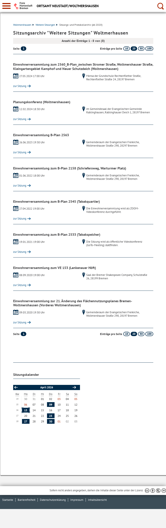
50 (141, 48)
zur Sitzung (19, 86)
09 (50, 404)
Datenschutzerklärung (53, 500)
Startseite (7, 500)
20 (133, 48)
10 (126, 48)
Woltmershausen (23, 24)
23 (50, 416)
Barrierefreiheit (26, 500)
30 (50, 421)
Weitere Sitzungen (47, 24)
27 (25, 421)
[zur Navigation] (6, 6)
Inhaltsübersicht (97, 500)
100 (149, 48)
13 (25, 410)
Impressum (76, 500)
